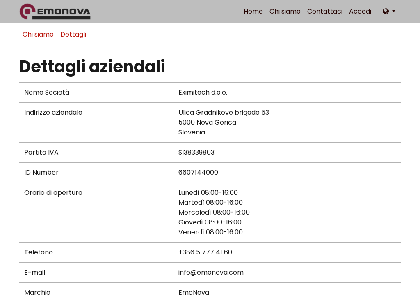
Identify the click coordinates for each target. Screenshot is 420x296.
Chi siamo (38, 34)
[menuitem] (253, 11)
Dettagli (73, 34)
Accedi (360, 11)
